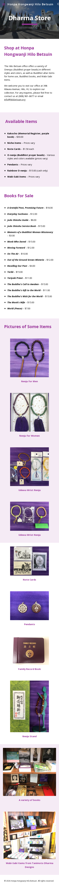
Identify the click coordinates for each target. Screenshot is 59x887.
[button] (3, 4)
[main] (29, 19)
